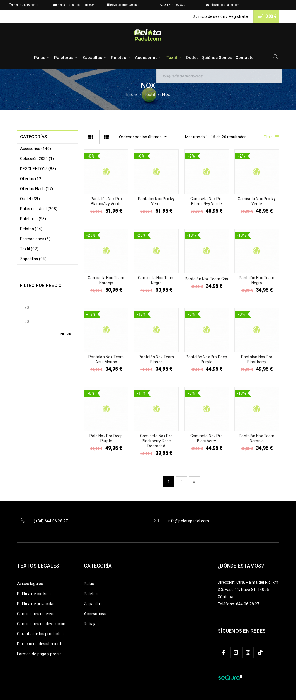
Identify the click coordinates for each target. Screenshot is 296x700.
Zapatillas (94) (33, 259)
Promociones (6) (35, 239)
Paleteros (92, 593)
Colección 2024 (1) (37, 158)
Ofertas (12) (31, 178)
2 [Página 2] (181, 482)
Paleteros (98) (33, 219)
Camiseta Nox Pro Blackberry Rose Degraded (156, 441)
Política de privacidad (36, 603)
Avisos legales (30, 583)
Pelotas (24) (31, 229)
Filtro (268, 137)
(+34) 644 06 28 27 (51, 521)
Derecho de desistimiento (40, 644)
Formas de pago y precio (39, 654)
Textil (149, 94)
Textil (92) (29, 249)
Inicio (131, 94)
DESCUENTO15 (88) (38, 168)
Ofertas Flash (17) (36, 188)
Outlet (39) (30, 199)
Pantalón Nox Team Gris (206, 279)
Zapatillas (93, 603)
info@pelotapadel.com (224, 4)
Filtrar (65, 333)
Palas (89, 583)
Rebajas (91, 624)
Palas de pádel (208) (38, 209)
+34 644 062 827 (174, 4)
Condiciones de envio (36, 613)
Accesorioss (95, 613)
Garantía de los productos (40, 634)
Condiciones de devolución (41, 624)
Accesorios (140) (35, 148)
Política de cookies (34, 593)
